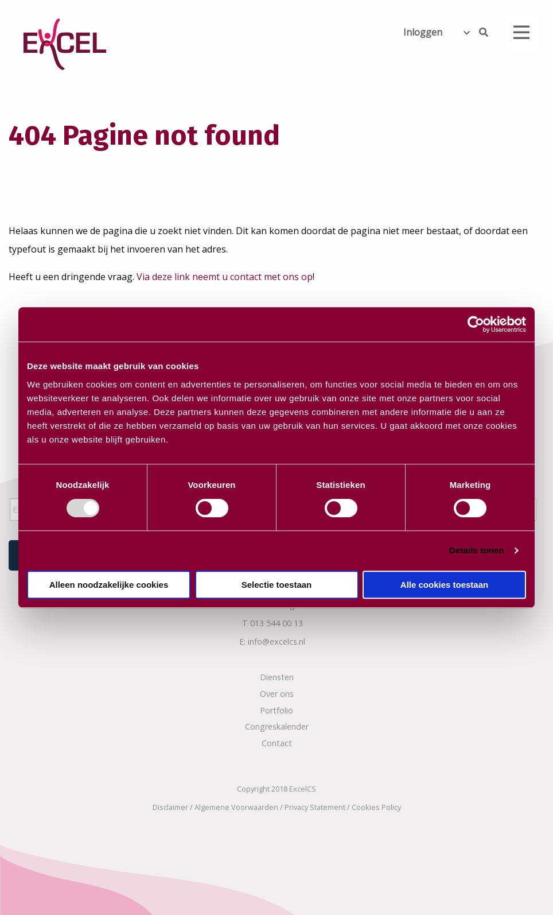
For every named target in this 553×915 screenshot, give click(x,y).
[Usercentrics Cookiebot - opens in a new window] (476, 324)
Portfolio (276, 707)
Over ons (277, 690)
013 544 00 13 (276, 620)
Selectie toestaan (277, 585)
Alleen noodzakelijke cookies (109, 585)
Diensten (277, 674)
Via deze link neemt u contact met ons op (225, 276)
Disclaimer (170, 805)
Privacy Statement (315, 805)
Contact (277, 740)
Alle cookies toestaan (444, 585)
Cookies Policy (376, 805)
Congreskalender (277, 724)
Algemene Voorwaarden (236, 805)
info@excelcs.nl (276, 639)
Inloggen (422, 32)
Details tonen (476, 550)
